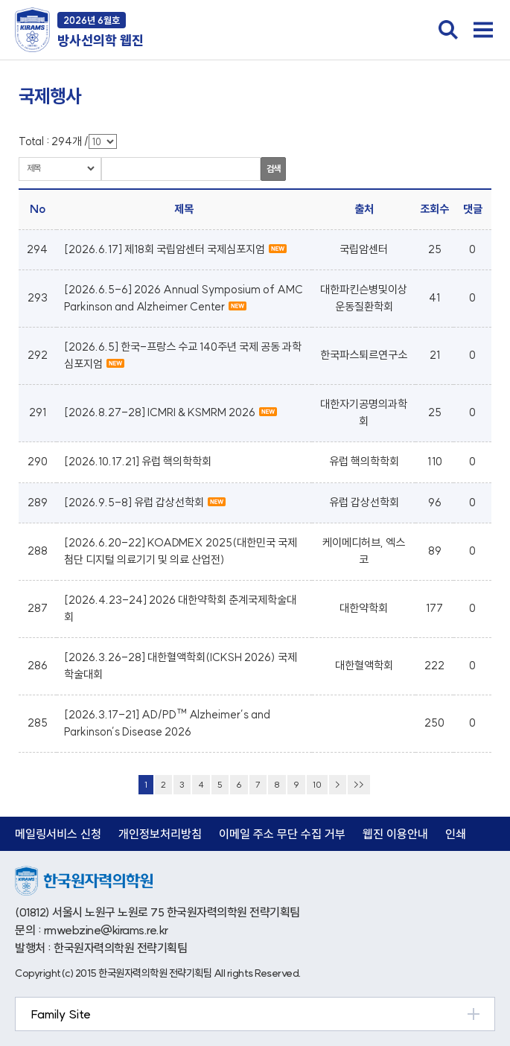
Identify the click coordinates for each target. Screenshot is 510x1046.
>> (359, 784)
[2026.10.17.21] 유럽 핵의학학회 (137, 461)
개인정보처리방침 (160, 833)
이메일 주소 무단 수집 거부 (282, 833)
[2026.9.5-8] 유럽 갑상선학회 (145, 502)
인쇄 (455, 833)
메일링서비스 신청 (58, 833)
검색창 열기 (448, 30)
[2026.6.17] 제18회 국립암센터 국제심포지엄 (175, 249)
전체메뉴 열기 (483, 30)
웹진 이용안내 (395, 833)
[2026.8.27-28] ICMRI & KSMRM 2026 (170, 412)
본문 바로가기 (0, 0)
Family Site (61, 1014)
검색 (273, 168)
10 (317, 784)
